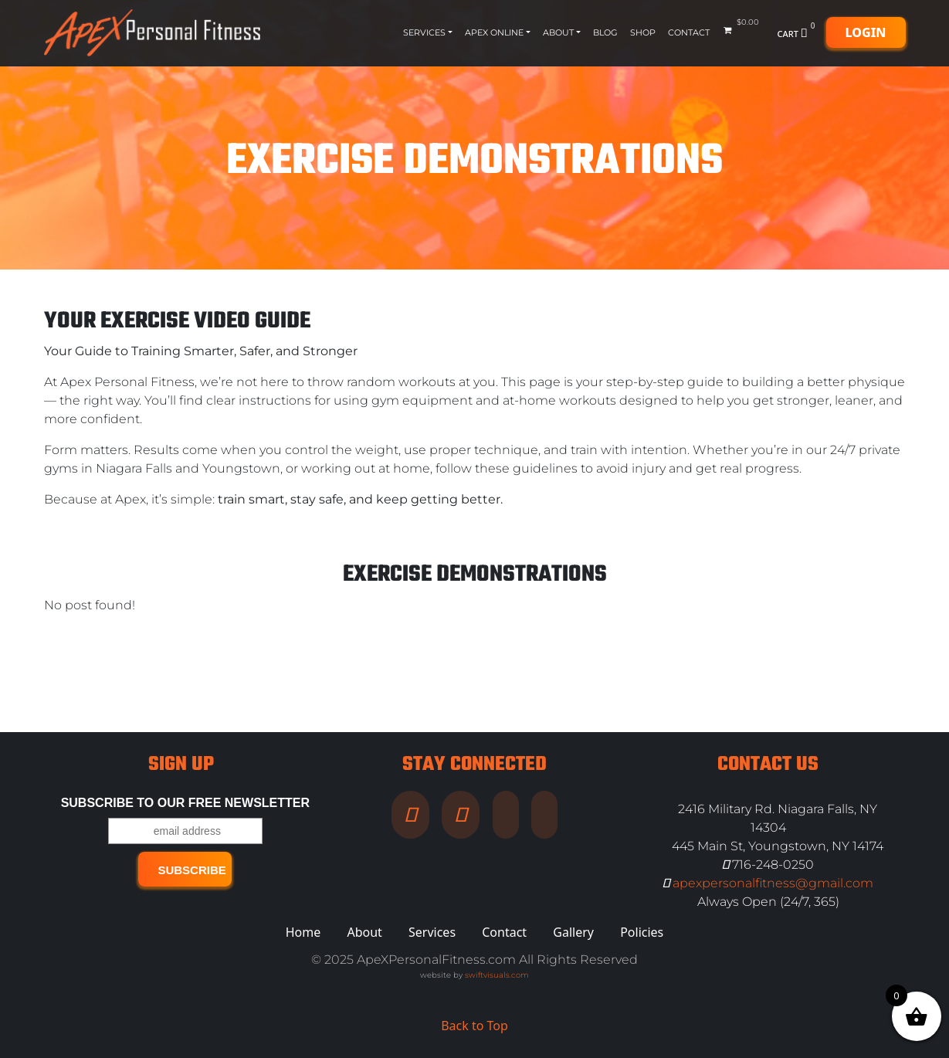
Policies (641, 932)
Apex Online (494, 32)
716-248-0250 (768, 864)
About (558, 32)
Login (866, 32)
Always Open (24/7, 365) (768, 901)
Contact (689, 32)
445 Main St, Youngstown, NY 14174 (777, 846)
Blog (605, 32)
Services (424, 32)
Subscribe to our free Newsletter (185, 802)
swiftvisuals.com (497, 975)
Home (303, 932)
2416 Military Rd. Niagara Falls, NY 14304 (777, 818)
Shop (643, 32)
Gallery (573, 932)
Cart (798, 32)
